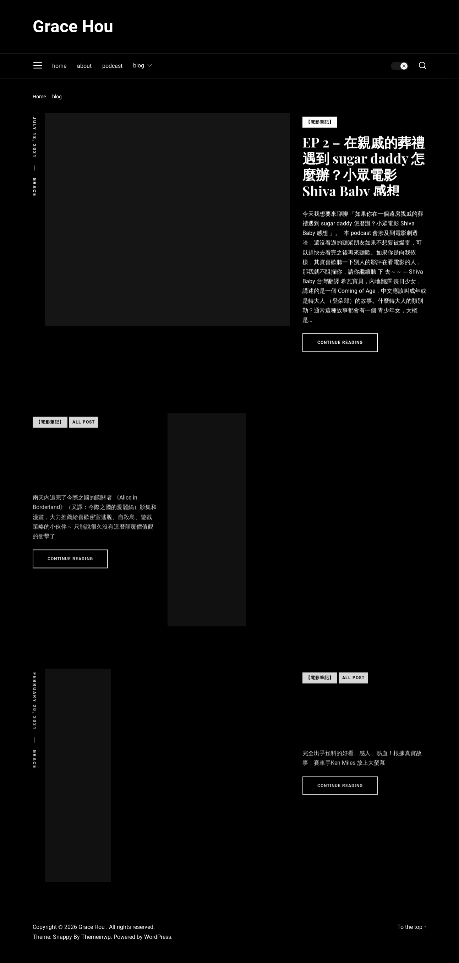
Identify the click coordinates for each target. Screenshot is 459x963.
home (59, 66)
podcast (112, 66)
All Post (83, 432)
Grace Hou (73, 26)
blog (143, 65)
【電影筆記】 (320, 126)
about (84, 66)
